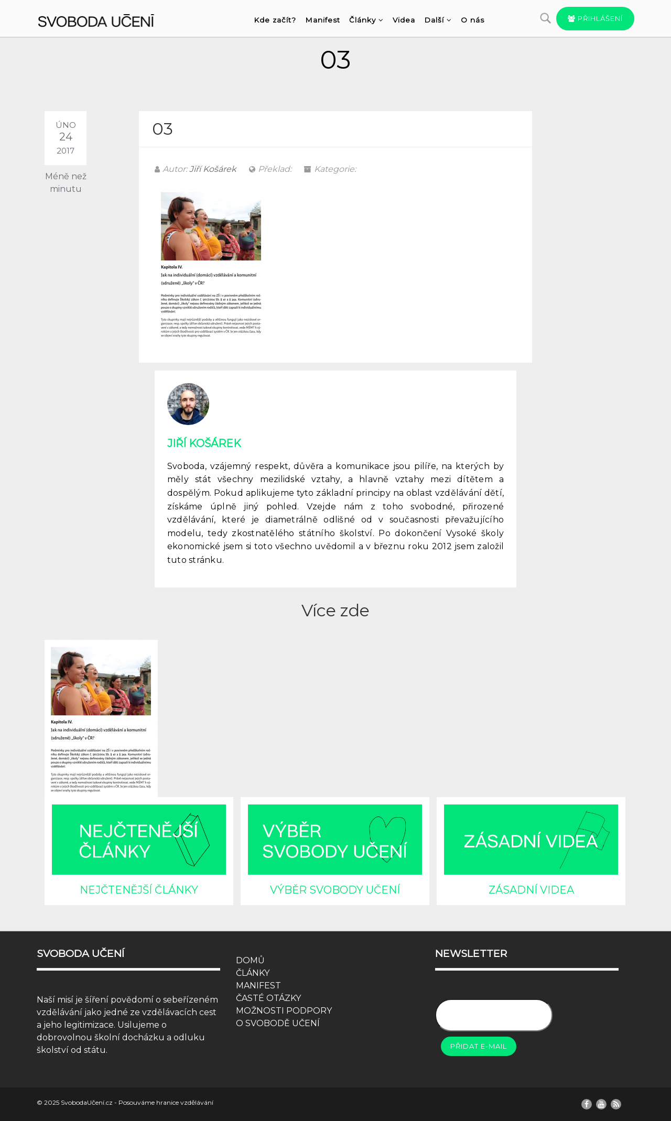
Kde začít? (275, 20)
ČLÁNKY (252, 973)
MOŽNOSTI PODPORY (284, 1011)
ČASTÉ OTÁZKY (268, 998)
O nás (472, 20)
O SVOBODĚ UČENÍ (278, 1023)
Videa (404, 20)
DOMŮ (250, 960)
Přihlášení (595, 18)
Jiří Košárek (212, 169)
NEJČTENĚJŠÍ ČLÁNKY (139, 890)
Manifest (322, 20)
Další (438, 20)
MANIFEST (258, 986)
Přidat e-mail (478, 1046)
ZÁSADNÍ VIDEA (531, 890)
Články (366, 20)
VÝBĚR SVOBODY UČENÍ (335, 890)
